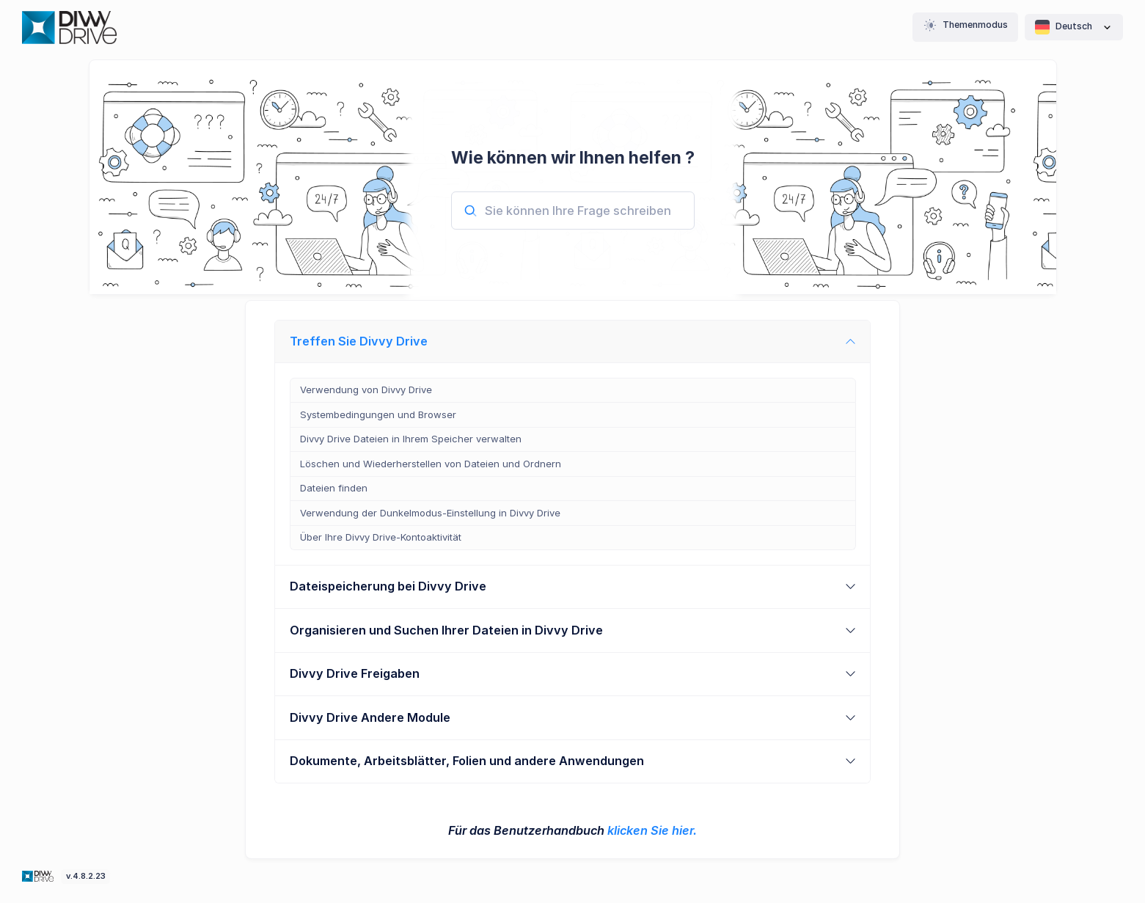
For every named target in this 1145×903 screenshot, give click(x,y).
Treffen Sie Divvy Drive (359, 341)
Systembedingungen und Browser (378, 414)
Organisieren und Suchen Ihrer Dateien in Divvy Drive (446, 630)
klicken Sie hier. (652, 830)
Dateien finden (333, 488)
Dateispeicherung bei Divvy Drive (388, 586)
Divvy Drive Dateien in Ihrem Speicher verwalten (411, 439)
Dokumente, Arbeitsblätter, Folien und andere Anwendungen (467, 760)
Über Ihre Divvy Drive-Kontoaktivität (380, 537)
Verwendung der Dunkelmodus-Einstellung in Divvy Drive (430, 513)
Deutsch (1074, 27)
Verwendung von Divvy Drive (366, 389)
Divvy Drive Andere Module (370, 717)
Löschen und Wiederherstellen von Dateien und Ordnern (430, 463)
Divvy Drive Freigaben (355, 673)
